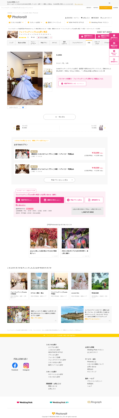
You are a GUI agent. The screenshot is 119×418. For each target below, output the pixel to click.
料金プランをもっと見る (62, 180)
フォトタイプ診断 (54, 357)
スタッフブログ (97, 42)
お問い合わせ (91, 367)
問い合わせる (21, 205)
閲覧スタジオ (52, 386)
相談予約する (114, 37)
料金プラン (44, 42)
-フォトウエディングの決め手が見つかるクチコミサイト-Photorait (17, 17)
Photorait (59, 413)
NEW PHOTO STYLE (75, 22)
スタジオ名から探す (55, 362)
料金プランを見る (114, 52)
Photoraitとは (91, 361)
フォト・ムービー (33, 42)
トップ (11, 42)
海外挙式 (95, 7)
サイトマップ (91, 372)
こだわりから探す (54, 350)
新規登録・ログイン (72, 18)
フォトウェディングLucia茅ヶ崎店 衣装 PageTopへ (61, 335)
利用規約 (90, 384)
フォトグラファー (77, 42)
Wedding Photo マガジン (99, 22)
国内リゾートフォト (53, 22)
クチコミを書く (43, 37)
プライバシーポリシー (94, 381)
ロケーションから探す (55, 374)
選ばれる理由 (22, 42)
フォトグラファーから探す (57, 360)
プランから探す (53, 355)
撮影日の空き (114, 44)
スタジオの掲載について (95, 364)
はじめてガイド (106, 18)
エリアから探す (53, 347)
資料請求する (114, 60)
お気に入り (52, 389)
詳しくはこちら (79, 4)
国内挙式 (89, 7)
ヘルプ (89, 386)
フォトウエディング (105, 7)
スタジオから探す (54, 377)
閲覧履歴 (95, 18)
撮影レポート (64, 42)
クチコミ (54, 42)
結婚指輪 (115, 7)
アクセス (106, 42)
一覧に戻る (60, 117)
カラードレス (13, 107)
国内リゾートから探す (55, 365)
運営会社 (90, 369)
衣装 (89, 42)
